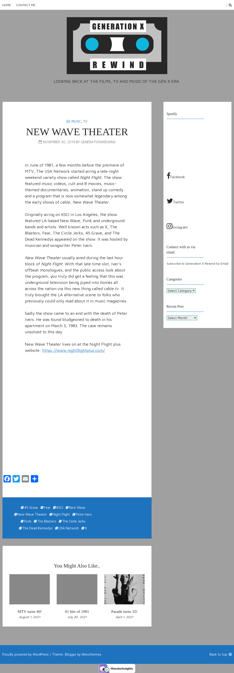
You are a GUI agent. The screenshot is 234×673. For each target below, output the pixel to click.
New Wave (77, 507)
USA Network (68, 528)
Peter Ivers (84, 514)
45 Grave (31, 507)
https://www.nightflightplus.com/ (73, 350)
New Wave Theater (32, 514)
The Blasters (46, 521)
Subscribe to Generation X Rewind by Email (197, 263)
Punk (27, 521)
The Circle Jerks (73, 521)
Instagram (177, 226)
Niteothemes (91, 654)
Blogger (70, 654)
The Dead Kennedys (37, 528)
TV (85, 121)
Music (76, 121)
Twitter (175, 200)
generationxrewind (98, 142)
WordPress (41, 654)
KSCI (59, 507)
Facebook (176, 175)
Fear (47, 507)
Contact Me (25, 5)
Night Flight (61, 514)
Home (6, 5)
